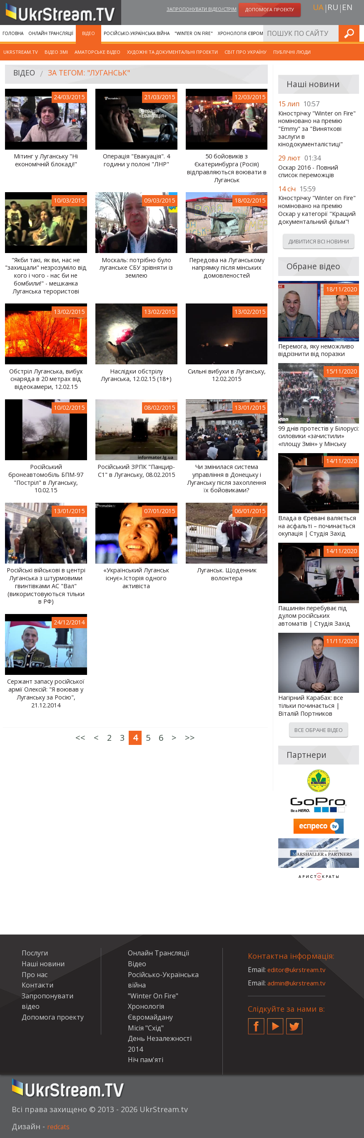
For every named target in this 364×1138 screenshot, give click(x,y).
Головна (12, 33)
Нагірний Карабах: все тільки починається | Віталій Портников (310, 705)
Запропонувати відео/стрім (202, 10)
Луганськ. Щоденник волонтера (227, 574)
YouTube (275, 1023)
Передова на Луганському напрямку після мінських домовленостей (226, 267)
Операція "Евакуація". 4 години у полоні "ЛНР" (136, 160)
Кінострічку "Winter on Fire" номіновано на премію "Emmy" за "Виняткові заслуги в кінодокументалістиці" (317, 129)
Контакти (37, 985)
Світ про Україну (245, 52)
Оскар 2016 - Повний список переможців (308, 171)
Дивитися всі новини (318, 241)
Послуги (295, 33)
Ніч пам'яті (145, 1059)
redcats (60, 1126)
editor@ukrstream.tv (299, 969)
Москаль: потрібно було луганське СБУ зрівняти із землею (136, 267)
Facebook (256, 1023)
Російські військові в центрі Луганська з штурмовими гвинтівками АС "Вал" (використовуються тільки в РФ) (46, 585)
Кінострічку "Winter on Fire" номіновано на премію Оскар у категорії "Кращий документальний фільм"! (317, 209)
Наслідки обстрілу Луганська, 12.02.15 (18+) (136, 375)
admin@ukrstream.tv (299, 983)
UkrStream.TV (20, 52)
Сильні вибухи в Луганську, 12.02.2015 (227, 375)
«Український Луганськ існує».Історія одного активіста (136, 577)
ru (332, 8)
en (347, 8)
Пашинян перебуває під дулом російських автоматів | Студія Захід (314, 615)
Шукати (355, 33)
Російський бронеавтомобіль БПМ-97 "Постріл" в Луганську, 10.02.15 (45, 478)
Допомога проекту (53, 1017)
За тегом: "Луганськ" (98, 74)
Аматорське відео (97, 52)
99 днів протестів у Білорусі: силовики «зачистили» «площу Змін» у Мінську (318, 436)
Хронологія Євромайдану (249, 33)
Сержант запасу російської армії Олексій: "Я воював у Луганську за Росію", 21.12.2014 (46, 693)
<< (80, 737)
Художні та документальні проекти (172, 52)
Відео (88, 33)
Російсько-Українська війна (137, 33)
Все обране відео (318, 730)
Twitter (294, 1023)
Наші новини (43, 963)
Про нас (34, 974)
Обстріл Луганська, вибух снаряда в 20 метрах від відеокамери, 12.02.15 (46, 379)
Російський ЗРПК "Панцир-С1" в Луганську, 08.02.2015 (136, 471)
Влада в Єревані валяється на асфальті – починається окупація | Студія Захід (317, 525)
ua (318, 8)
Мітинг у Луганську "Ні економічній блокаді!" (46, 160)
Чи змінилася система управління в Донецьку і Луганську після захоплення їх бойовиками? (226, 478)
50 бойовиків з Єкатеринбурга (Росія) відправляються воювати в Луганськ (227, 168)
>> (190, 737)
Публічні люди (292, 52)
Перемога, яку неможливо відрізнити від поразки (316, 350)
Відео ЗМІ (56, 52)
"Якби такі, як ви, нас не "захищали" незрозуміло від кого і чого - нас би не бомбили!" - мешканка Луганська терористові (46, 275)
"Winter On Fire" (194, 33)
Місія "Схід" (146, 1028)
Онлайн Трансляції (50, 33)
